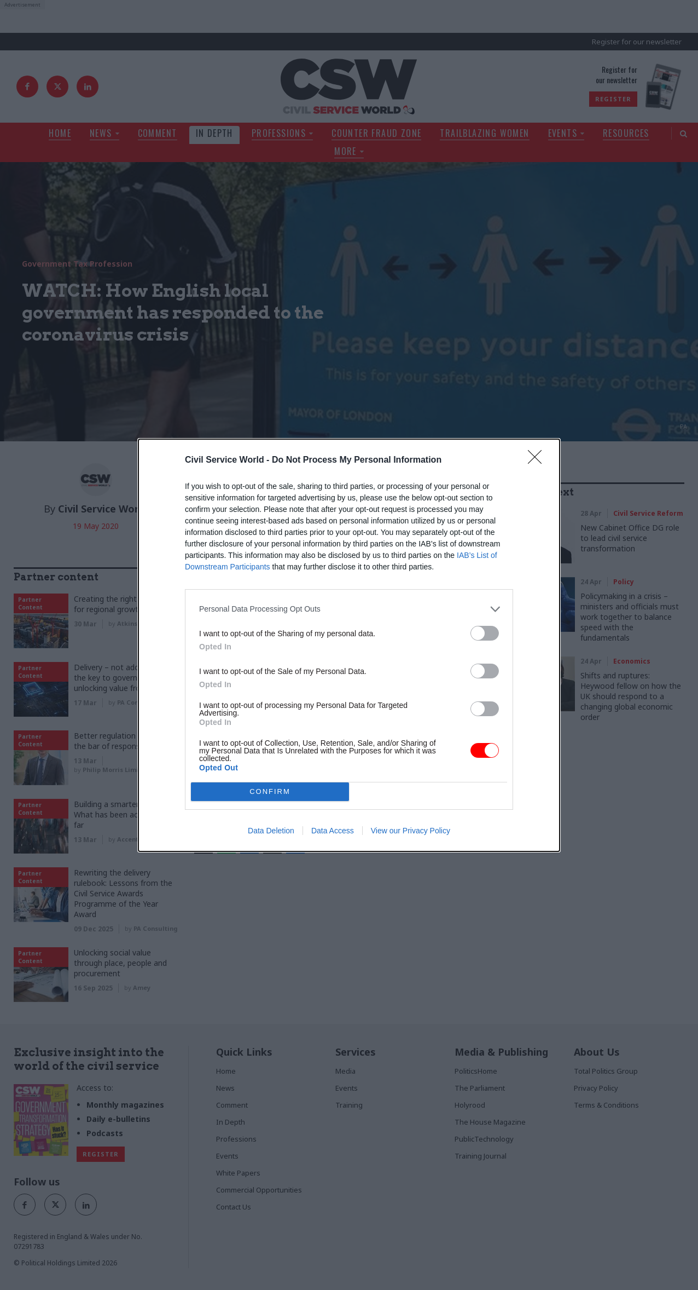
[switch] (484, 633)
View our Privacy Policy (410, 830)
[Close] (538, 460)
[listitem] (349, 609)
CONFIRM (269, 791)
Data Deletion (271, 830)
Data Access (332, 830)
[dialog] (349, 645)
